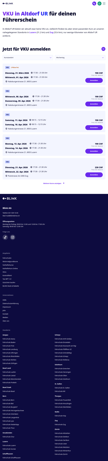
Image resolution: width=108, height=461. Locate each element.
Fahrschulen (7, 258)
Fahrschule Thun (9, 428)
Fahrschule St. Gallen (62, 388)
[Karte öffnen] (103, 49)
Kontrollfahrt (7, 275)
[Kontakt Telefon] (94, 3)
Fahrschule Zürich (61, 454)
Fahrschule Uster (61, 444)
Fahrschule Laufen (9, 372)
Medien (5, 317)
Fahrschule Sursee (9, 449)
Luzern (32, 32)
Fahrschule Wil (60, 391)
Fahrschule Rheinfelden (11, 356)
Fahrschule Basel (9, 391)
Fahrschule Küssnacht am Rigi (65, 346)
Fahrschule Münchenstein (12, 379)
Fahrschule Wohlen (9, 360)
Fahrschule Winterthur (63, 451)
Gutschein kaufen (9, 282)
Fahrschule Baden (9, 342)
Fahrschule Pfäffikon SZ (63, 349)
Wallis (57, 412)
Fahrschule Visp (60, 416)
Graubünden (7, 433)
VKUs (4, 272)
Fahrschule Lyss (8, 421)
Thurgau (58, 396)
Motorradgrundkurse (10, 261)
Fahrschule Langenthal (11, 417)
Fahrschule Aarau (9, 339)
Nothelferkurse (8, 265)
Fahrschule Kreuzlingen (63, 403)
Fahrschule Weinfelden (63, 407)
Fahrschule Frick (8, 346)
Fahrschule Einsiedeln (62, 342)
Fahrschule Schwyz (61, 356)
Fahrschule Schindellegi (63, 353)
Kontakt (5, 314)
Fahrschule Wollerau (62, 360)
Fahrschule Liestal (9, 375)
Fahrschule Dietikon (62, 437)
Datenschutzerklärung (11, 303)
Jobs (4, 310)
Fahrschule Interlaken (10, 414)
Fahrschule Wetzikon (62, 447)
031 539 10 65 (13, 213)
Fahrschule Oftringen (10, 353)
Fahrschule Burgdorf (10, 407)
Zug (51, 32)
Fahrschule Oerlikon (62, 440)
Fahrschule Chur (8, 437)
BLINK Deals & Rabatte (11, 286)
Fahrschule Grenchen (62, 368)
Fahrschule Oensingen (63, 372)
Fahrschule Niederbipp (11, 424)
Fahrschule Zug (60, 424)
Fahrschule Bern (8, 400)
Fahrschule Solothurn (62, 379)
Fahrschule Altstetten (62, 433)
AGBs (4, 300)
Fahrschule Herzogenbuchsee (13, 410)
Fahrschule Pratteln (10, 382)
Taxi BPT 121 (7, 279)
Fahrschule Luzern (9, 445)
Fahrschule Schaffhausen (12, 458)
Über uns (6, 321)
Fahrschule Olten (61, 375)
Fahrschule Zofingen (10, 363)
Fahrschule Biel (8, 403)
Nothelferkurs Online (10, 268)
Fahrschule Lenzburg (10, 349)
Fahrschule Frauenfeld (63, 400)
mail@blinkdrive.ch (13, 216)
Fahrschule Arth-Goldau (63, 339)
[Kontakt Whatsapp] (99, 3)
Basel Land (7, 368)
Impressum (7, 307)
